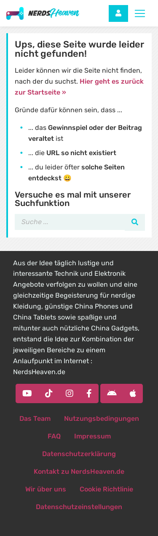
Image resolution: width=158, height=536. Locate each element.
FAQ (54, 436)
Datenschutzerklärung (79, 454)
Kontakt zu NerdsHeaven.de (79, 471)
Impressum (92, 436)
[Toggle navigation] (140, 13)
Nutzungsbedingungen (101, 418)
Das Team (35, 418)
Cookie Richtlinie (106, 489)
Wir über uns (45, 489)
